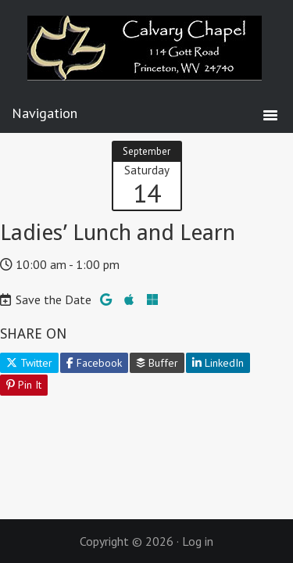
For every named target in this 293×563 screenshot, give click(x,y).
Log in (197, 541)
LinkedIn (218, 363)
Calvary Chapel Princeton (146, 59)
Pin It (23, 385)
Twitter (29, 363)
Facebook (94, 363)
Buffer (157, 363)
